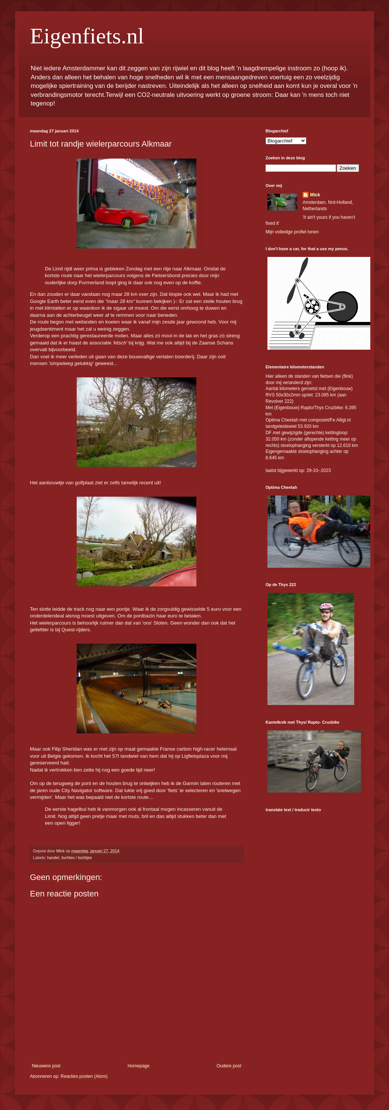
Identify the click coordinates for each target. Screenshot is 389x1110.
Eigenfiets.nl (87, 36)
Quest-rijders (75, 629)
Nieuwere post (46, 1065)
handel (53, 857)
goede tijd (131, 770)
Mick (315, 194)
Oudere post (229, 1065)
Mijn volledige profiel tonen (292, 231)
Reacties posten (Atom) (84, 1076)
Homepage (139, 1065)
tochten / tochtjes (76, 857)
